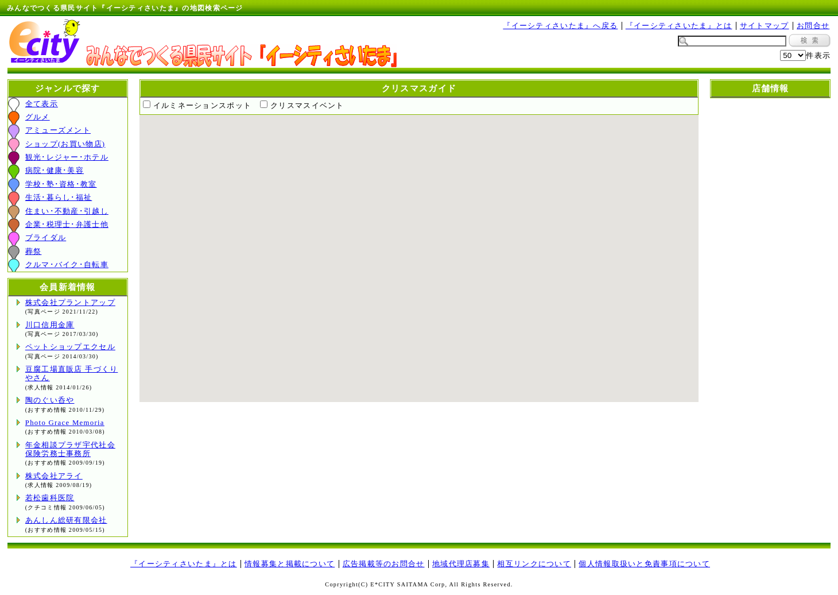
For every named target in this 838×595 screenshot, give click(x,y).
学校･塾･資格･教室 (61, 184)
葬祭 (33, 252)
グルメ (37, 117)
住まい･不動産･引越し (66, 211)
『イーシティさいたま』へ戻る (560, 26)
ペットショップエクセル (70, 347)
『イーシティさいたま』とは (679, 26)
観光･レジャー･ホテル (66, 157)
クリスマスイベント (307, 106)
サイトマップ (764, 26)
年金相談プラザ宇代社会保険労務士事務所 (70, 449)
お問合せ (813, 26)
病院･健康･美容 (54, 171)
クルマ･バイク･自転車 (66, 265)
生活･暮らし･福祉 (58, 198)
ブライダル (45, 238)
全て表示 (41, 104)
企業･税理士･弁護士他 (66, 225)
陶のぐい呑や (50, 400)
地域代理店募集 (461, 564)
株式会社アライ (54, 476)
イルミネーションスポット (202, 106)
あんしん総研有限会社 (66, 520)
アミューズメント (58, 130)
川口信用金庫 (50, 325)
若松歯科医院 (50, 498)
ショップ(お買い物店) (65, 144)
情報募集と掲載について (290, 564)
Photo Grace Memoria (64, 423)
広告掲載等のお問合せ (384, 564)
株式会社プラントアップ (70, 303)
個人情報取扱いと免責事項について (644, 564)
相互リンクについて (534, 564)
